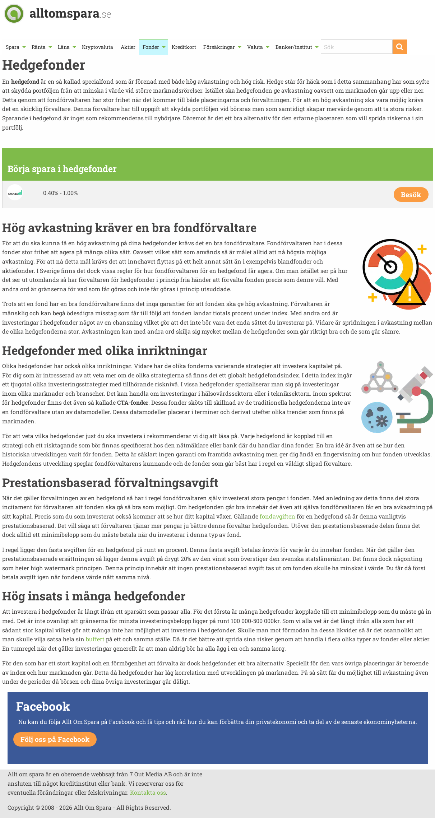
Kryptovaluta (97, 46)
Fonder (151, 46)
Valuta (255, 46)
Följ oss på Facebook (54, 739)
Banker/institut (294, 46)
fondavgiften (277, 516)
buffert (95, 639)
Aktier (128, 46)
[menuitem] (15, 47)
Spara (12, 46)
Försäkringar (219, 46)
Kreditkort (184, 46)
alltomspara (70, 13)
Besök (411, 194)
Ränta (39, 46)
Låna (64, 46)
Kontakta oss (148, 792)
